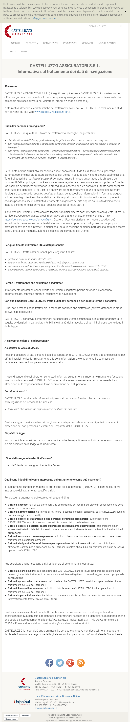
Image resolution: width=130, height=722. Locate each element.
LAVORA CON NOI (107, 43)
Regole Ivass (11, 719)
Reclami (25, 715)
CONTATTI (87, 43)
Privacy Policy (12, 715)
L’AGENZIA (15, 43)
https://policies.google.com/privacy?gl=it (28, 219)
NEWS (24, 51)
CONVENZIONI (50, 43)
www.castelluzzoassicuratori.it (52, 111)
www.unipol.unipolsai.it (46, 708)
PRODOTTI (32, 43)
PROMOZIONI (70, 43)
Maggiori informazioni (44, 18)
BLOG (13, 51)
